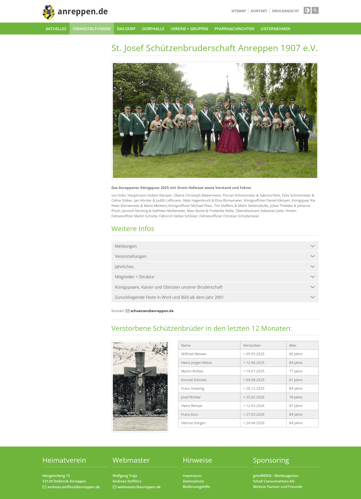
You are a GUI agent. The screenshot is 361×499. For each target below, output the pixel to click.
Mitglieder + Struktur (134, 276)
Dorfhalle (153, 28)
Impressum (192, 475)
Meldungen (126, 246)
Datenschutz (193, 481)
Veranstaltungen (92, 28)
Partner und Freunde (284, 486)
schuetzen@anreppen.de (152, 310)
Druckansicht (285, 11)
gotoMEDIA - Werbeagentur (276, 475)
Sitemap (238, 11)
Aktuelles (56, 28)
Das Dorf (126, 28)
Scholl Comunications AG (273, 481)
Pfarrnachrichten (234, 28)
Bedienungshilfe (196, 486)
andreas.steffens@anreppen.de (73, 486)
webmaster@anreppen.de (139, 486)
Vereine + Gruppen (189, 28)
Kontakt (259, 11)
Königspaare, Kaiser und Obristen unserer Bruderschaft (168, 287)
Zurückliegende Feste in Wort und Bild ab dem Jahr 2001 (169, 297)
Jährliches (124, 266)
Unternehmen (275, 28)
